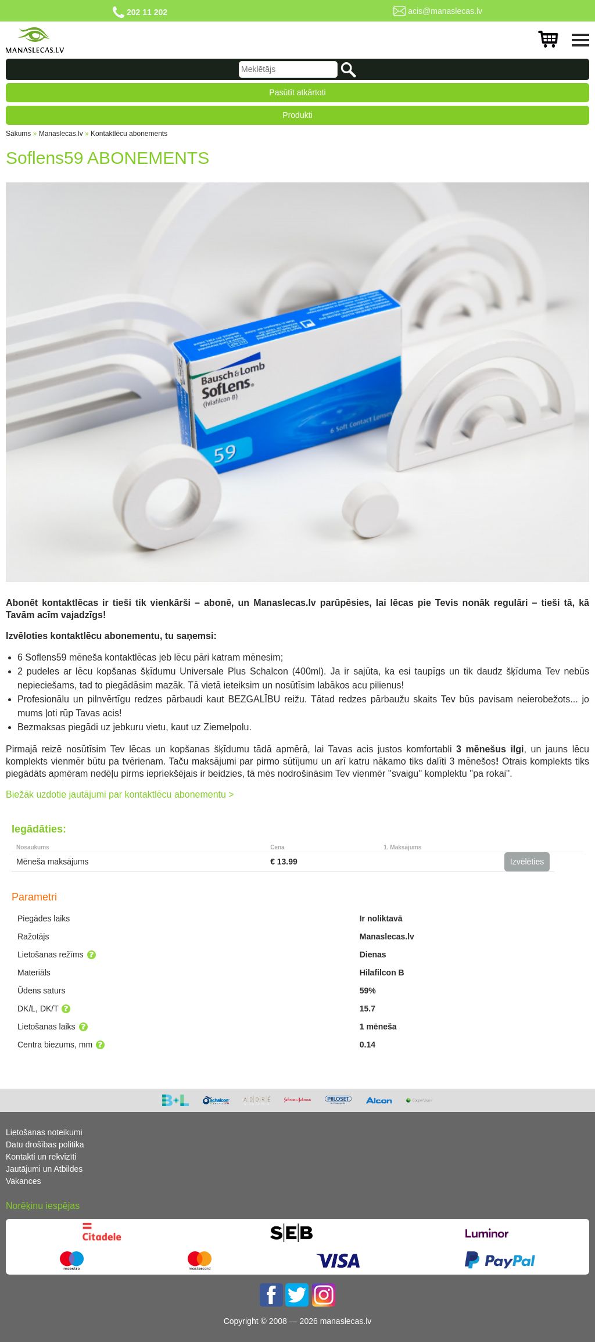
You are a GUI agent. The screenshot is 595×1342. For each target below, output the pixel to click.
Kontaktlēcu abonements (129, 134)
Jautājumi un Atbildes (44, 1169)
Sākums (18, 134)
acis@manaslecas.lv (445, 11)
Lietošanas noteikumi (44, 1132)
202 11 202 (147, 12)
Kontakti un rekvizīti (41, 1156)
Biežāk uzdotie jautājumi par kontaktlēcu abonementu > (120, 794)
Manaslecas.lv (61, 134)
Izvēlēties (527, 861)
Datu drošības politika (45, 1144)
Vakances (23, 1181)
